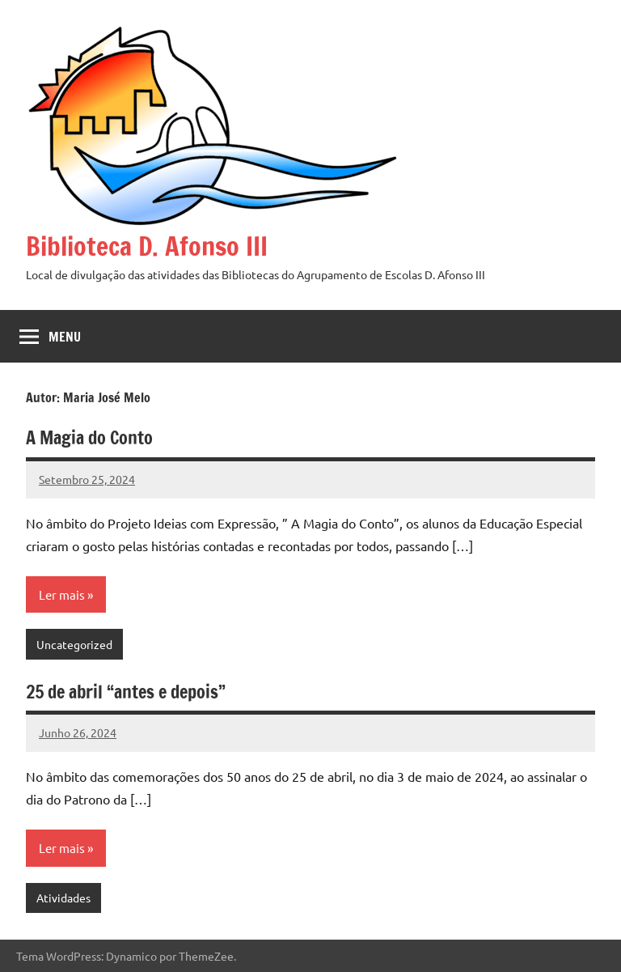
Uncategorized (74, 644)
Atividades (63, 897)
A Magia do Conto (89, 437)
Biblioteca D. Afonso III (147, 246)
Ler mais (62, 594)
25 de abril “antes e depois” (126, 691)
